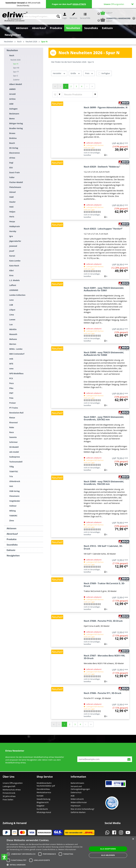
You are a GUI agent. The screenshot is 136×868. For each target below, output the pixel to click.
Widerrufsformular (79, 802)
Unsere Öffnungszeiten (13, 783)
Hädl (11, 197)
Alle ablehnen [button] (108, 855)
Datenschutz (76, 792)
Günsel (12, 192)
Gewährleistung (43, 799)
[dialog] (68, 852)
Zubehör (16, 80)
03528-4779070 (79, 4)
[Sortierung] (80, 94)
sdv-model (14, 452)
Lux (11, 324)
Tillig (11, 466)
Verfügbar (105, 73)
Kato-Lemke (14, 260)
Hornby (12, 231)
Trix (11, 476)
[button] (4, 857)
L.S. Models (14, 280)
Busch (12, 143)
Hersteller (59, 73)
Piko (11, 388)
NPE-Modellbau (16, 373)
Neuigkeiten (13, 555)
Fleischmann (15, 187)
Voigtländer (14, 501)
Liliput (12, 309)
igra (11, 236)
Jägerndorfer (15, 241)
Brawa (12, 133)
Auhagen (13, 108)
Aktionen (11, 528)
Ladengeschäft (9, 786)
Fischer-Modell (16, 182)
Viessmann (14, 496)
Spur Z (15, 76)
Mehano (13, 339)
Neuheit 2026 (15, 60)
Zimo (11, 520)
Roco (11, 432)
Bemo (12, 118)
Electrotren (14, 153)
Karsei (12, 256)
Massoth (13, 334)
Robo (11, 427)
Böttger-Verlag (16, 123)
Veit (11, 486)
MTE (11, 363)
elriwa (12, 157)
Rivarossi (13, 422)
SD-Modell (14, 447)
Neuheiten (12, 50)
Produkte (11, 539)
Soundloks (12, 544)
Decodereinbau (43, 789)
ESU (11, 167)
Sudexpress (14, 457)
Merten (12, 344)
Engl (11, 162)
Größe (75, 73)
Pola (11, 398)
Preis (89, 73)
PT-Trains (13, 408)
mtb (11, 358)
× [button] (133, 839)
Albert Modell (15, 84)
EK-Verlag (13, 148)
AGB (72, 795)
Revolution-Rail (16, 412)
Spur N (15, 64)
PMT (11, 393)
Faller (11, 177)
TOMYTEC (13, 471)
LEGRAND (13, 290)
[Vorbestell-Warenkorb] (113, 20)
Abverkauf (12, 533)
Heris (11, 216)
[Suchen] (58, 16)
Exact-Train (14, 172)
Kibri (11, 270)
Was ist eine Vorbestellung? (82, 809)
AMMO (12, 89)
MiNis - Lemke (15, 349)
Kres (11, 275)
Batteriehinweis (77, 783)
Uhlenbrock (14, 481)
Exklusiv (11, 550)
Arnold (12, 94)
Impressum (75, 805)
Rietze (12, 417)
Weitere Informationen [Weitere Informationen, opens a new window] (67, 849)
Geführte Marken (78, 812)
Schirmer (13, 442)
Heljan (12, 211)
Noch (11, 55)
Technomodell (15, 461)
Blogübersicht (43, 802)
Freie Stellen (8, 799)
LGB (11, 305)
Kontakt (40, 795)
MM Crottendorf (16, 354)
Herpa (12, 221)
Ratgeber (40, 805)
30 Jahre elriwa (9, 796)
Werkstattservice (44, 792)
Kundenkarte (42, 809)
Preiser (12, 403)
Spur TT (16, 72)
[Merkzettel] (73, 16)
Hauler (12, 202)
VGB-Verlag (14, 491)
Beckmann (14, 113)
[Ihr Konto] (64, 16)
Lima (11, 314)
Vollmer (13, 506)
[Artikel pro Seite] (57, 94)
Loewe (12, 319)
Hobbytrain (14, 226)
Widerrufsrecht (77, 799)
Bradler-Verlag (16, 128)
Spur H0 (16, 68)
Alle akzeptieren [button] (108, 849)
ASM (11, 104)
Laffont (12, 285)
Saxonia (13, 437)
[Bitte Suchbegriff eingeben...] (39, 16)
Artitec (12, 99)
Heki (11, 207)
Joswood (13, 246)
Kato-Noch (14, 265)
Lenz (11, 300)
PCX (11, 378)
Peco (11, 383)
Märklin (12, 329)
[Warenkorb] (104, 13)
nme (11, 368)
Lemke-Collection (17, 295)
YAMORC (13, 515)
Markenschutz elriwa (12, 789)
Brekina (13, 138)
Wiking (12, 510)
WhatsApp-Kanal (44, 812)
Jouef (11, 251)
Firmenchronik (9, 793)
